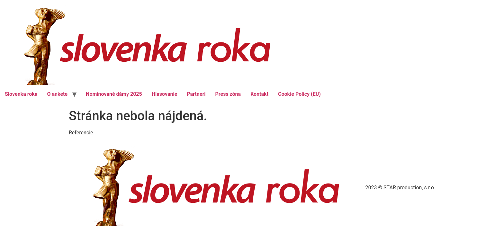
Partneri (196, 94)
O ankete (57, 94)
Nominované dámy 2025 (114, 94)
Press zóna (228, 94)
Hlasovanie (164, 94)
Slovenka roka (21, 94)
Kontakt (259, 94)
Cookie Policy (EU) (299, 94)
